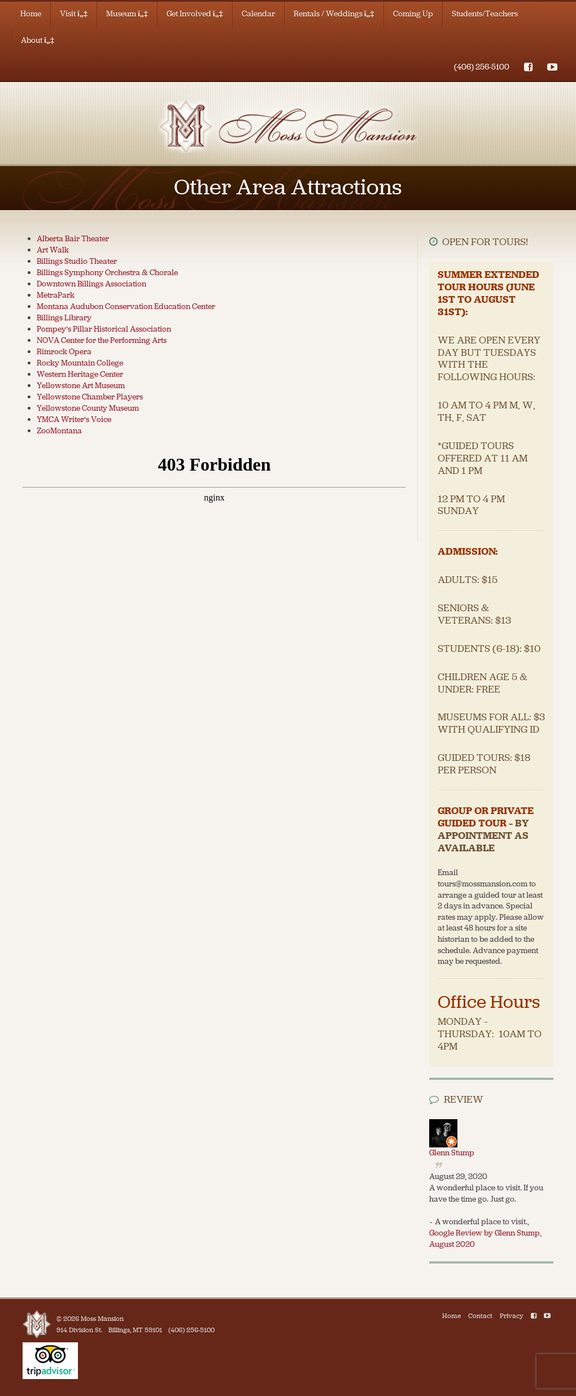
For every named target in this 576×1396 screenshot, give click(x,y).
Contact (480, 1315)
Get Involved (195, 13)
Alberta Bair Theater (73, 238)
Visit (74, 13)
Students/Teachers (485, 13)
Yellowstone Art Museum (81, 385)
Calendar (258, 13)
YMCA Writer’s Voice (74, 419)
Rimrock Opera (64, 351)
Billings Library (64, 317)
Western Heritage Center (80, 374)
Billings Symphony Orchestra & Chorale (107, 272)
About (37, 40)
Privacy (511, 1315)
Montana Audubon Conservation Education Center (126, 306)
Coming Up (413, 13)
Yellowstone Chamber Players (90, 397)
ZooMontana (59, 430)
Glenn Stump (451, 1152)
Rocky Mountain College (80, 363)
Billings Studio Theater (77, 261)
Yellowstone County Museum (88, 408)
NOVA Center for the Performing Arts (102, 340)
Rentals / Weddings (334, 13)
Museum (127, 13)
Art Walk (53, 250)
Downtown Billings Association (91, 284)
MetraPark (56, 295)
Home (30, 13)
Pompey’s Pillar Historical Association (104, 329)
